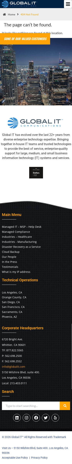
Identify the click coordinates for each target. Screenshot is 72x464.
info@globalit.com (13, 366)
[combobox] (31, 406)
